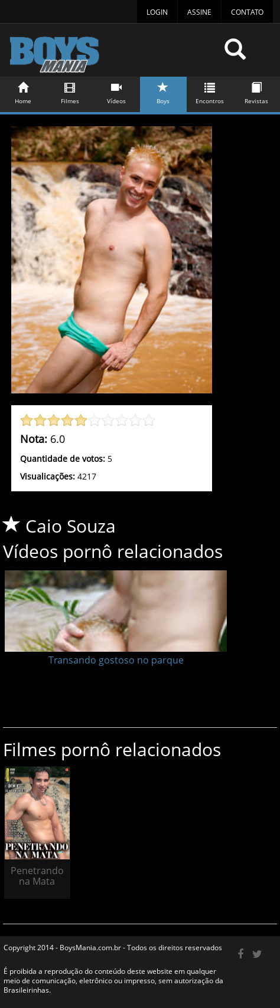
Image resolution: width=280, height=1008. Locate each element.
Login (157, 12)
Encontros (210, 91)
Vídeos (116, 91)
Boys (163, 91)
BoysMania (112, 54)
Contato (247, 12)
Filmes (70, 91)
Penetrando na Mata (37, 876)
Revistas (256, 91)
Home (23, 91)
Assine (199, 12)
